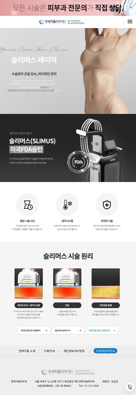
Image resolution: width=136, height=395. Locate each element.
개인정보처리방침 (74, 351)
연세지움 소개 (27, 351)
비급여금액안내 (105, 351)
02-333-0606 (91, 385)
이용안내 (49, 351)
